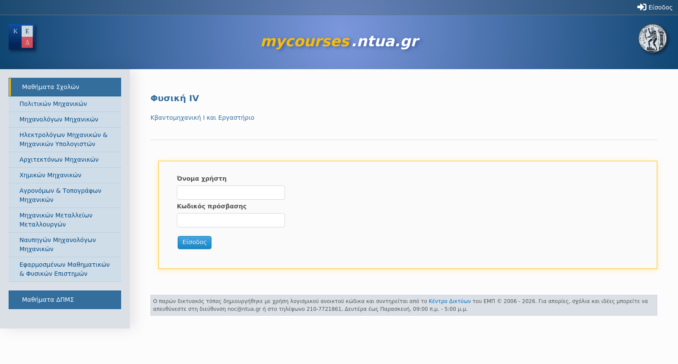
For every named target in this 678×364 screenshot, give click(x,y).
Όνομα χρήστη (202, 178)
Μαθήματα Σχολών (50, 86)
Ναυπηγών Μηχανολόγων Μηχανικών (57, 244)
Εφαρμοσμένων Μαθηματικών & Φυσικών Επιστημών (64, 269)
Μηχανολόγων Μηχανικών (58, 119)
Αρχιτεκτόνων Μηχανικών (59, 159)
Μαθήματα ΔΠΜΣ (48, 299)
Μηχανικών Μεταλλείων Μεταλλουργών (56, 220)
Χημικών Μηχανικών (50, 175)
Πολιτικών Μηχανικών (53, 103)
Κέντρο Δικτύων (450, 301)
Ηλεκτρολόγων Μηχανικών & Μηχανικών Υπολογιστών (63, 139)
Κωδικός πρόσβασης (211, 206)
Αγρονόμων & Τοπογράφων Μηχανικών (60, 195)
